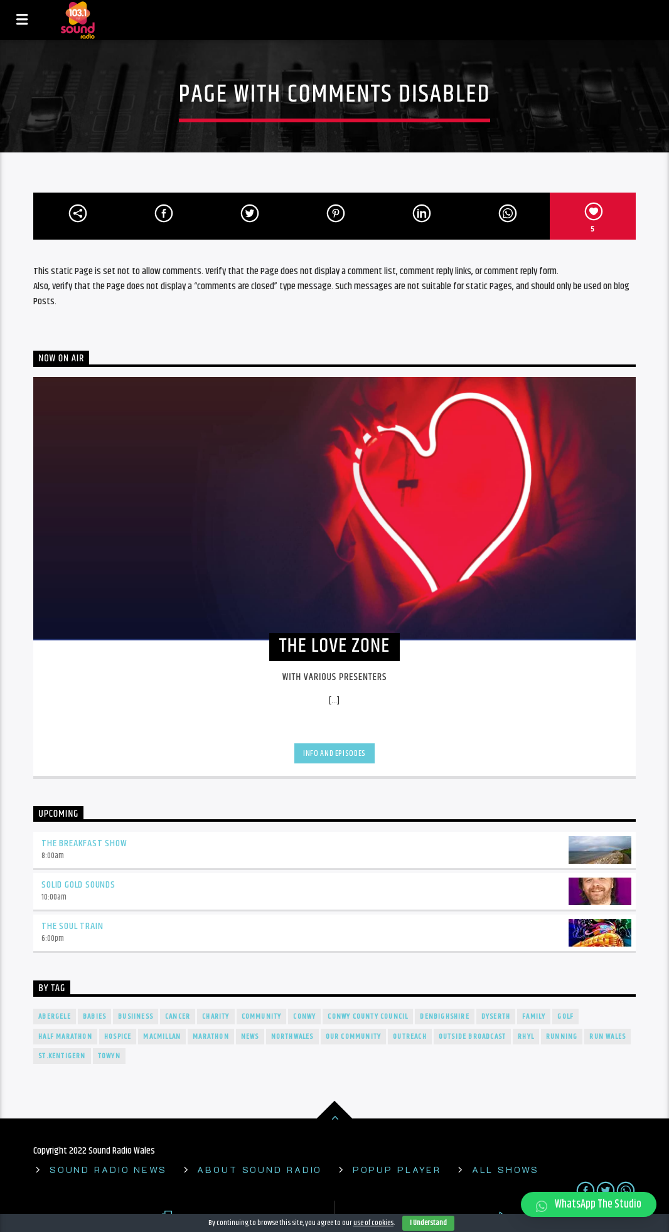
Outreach (410, 1037)
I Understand (428, 1223)
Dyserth (495, 1016)
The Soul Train (72, 926)
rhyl (526, 1037)
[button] (588, 1204)
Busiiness (135, 1016)
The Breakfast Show (84, 843)
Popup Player (397, 1170)
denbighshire (444, 1016)
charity (215, 1016)
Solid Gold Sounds (78, 885)
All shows (505, 1170)
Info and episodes (334, 753)
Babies (94, 1016)
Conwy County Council (368, 1016)
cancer (177, 1016)
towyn (109, 1056)
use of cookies (373, 1223)
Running (561, 1037)
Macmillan (162, 1037)
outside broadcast (472, 1037)
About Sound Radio (259, 1170)
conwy (304, 1016)
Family (533, 1016)
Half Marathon (65, 1037)
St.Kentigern (61, 1056)
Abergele (54, 1016)
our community (354, 1037)
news (250, 1037)
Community (262, 1016)
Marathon (211, 1037)
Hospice (117, 1037)
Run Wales (607, 1037)
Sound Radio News (108, 1170)
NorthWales (292, 1037)
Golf (565, 1016)
